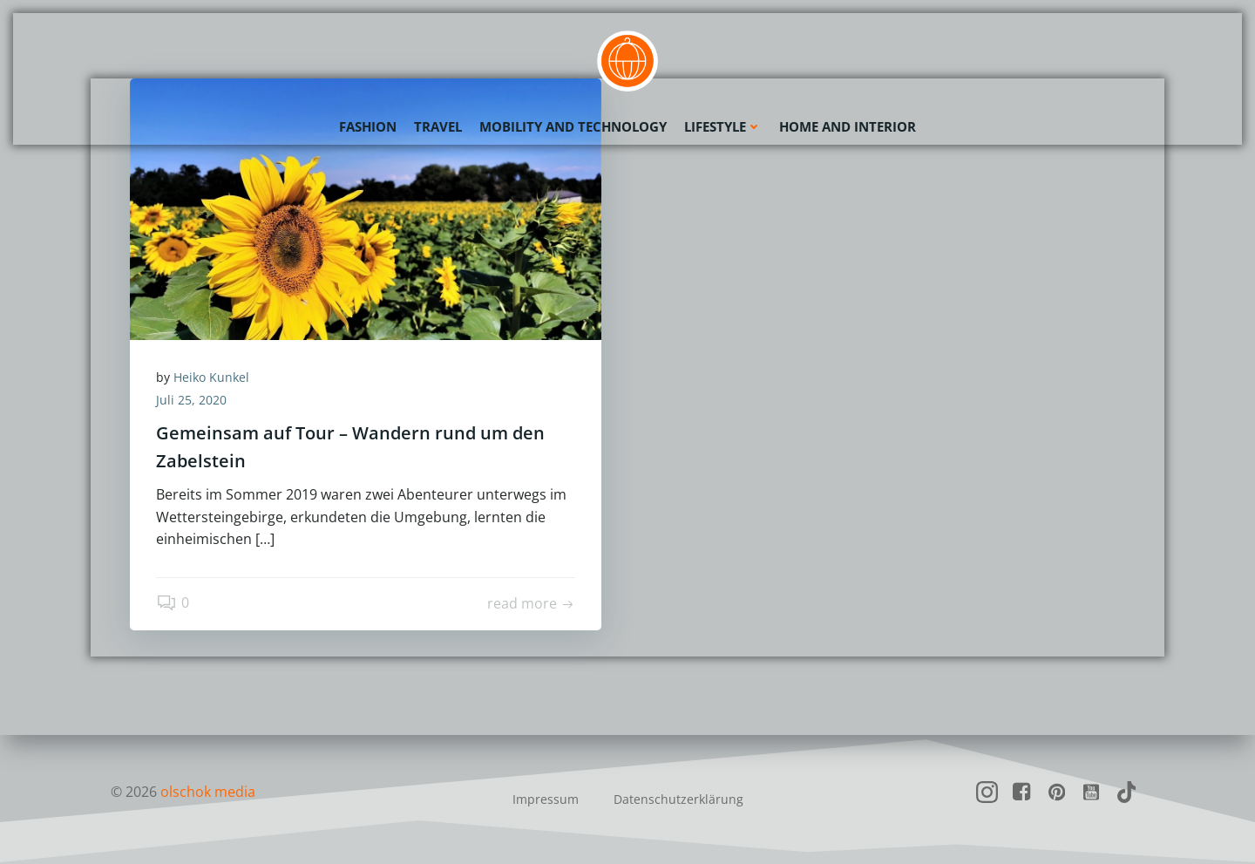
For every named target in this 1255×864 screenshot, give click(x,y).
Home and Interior (847, 126)
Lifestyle (723, 126)
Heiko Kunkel (211, 377)
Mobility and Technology (573, 126)
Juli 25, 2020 (191, 399)
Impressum (545, 799)
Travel (438, 126)
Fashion (368, 126)
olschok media (207, 791)
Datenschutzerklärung (678, 799)
